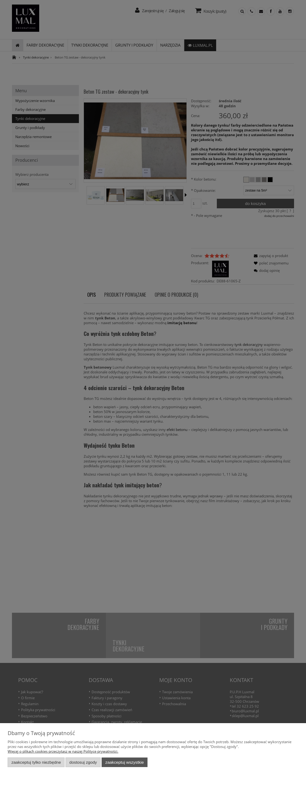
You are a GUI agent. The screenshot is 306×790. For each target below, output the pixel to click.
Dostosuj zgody (83, 762)
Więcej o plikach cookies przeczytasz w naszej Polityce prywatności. (63, 751)
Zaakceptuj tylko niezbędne (36, 762)
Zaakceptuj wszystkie (124, 762)
